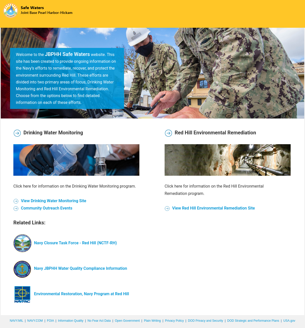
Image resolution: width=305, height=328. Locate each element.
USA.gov (289, 320)
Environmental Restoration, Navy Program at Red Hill (71, 293)
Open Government (127, 320)
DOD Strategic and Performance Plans (253, 320)
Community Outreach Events (42, 208)
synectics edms (294, 326)
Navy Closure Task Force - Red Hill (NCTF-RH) (65, 243)
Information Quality (70, 320)
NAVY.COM (35, 320)
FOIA (50, 320)
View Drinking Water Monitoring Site (49, 200)
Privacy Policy (174, 320)
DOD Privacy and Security (205, 320)
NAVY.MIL (16, 320)
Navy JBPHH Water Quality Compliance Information (70, 268)
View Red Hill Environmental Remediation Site (210, 208)
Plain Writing (152, 320)
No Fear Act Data (99, 320)
